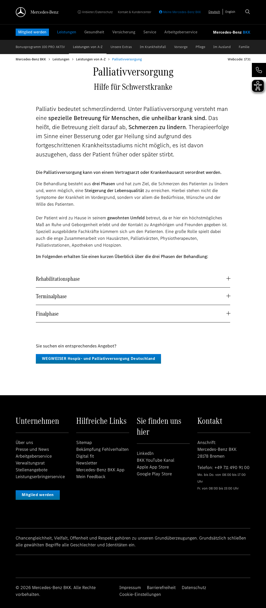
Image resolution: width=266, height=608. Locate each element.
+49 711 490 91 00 (232, 467)
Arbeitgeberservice (180, 32)
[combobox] (214, 12)
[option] (230, 12)
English (230, 12)
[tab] (133, 278)
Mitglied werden (32, 32)
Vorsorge (181, 46)
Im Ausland (222, 46)
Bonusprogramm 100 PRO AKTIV (40, 46)
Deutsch (214, 12)
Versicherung (123, 32)
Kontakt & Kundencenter (134, 12)
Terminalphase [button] (51, 296)
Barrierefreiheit (161, 587)
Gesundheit (94, 32)
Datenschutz (194, 587)
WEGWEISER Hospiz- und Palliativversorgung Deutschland (98, 358)
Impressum (130, 587)
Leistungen (66, 32)
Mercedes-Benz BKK (31, 59)
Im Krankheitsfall (153, 46)
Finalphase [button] (47, 314)
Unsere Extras (121, 46)
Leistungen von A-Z (87, 46)
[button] (259, 70)
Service (149, 32)
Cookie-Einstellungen (140, 594)
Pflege (200, 46)
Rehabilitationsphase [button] (58, 279)
